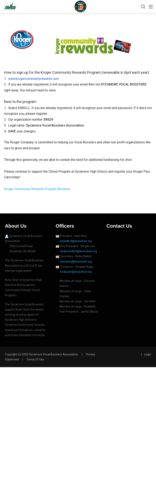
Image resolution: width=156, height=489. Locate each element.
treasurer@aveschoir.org (76, 271)
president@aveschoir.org (76, 241)
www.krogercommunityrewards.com (33, 79)
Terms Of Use (35, 359)
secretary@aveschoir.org (76, 261)
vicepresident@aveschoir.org (79, 251)
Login (147, 354)
